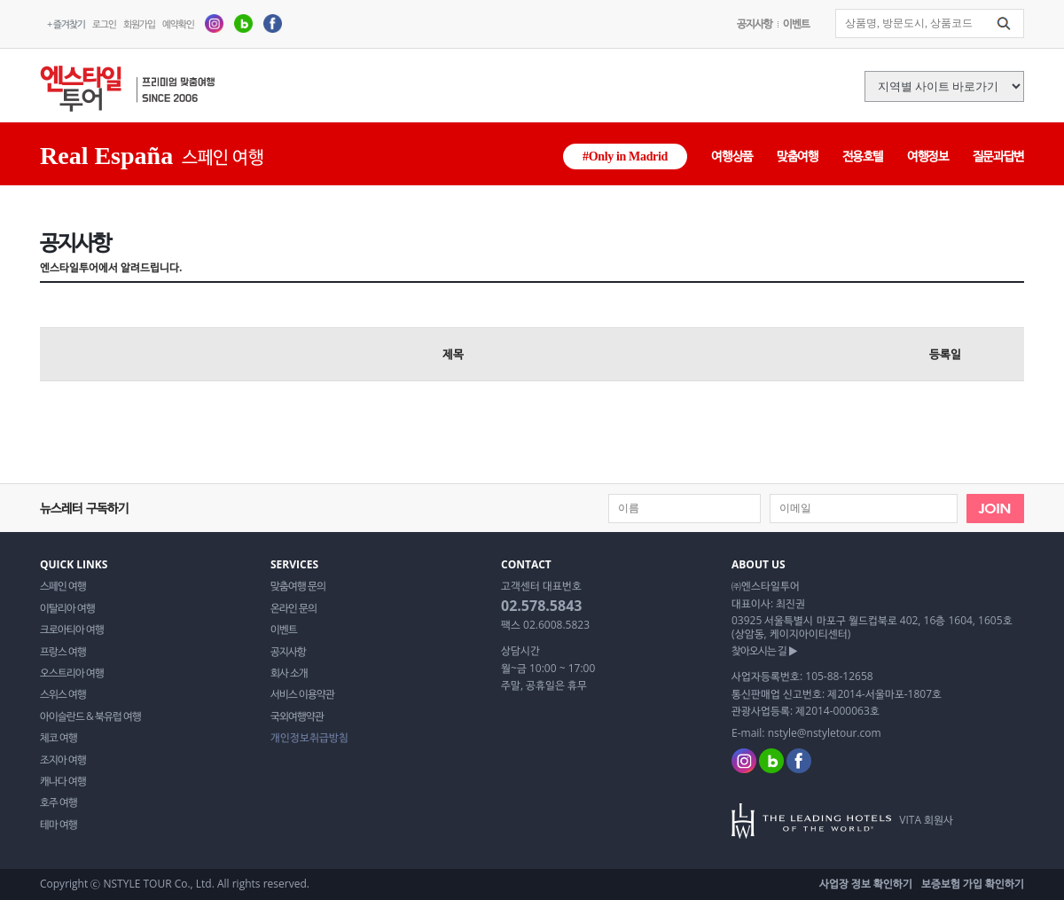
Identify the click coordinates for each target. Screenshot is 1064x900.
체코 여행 (58, 738)
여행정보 (928, 155)
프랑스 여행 (63, 652)
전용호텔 (863, 155)
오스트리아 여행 (72, 673)
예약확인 (178, 23)
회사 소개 (289, 673)
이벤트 (796, 23)
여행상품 (732, 155)
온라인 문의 (293, 608)
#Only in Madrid (625, 156)
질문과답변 (998, 155)
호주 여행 (58, 802)
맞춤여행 (797, 155)
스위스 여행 (63, 694)
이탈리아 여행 (67, 608)
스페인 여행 (63, 586)
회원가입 (139, 23)
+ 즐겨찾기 (66, 23)
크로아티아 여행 (72, 629)
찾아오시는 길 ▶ (764, 651)
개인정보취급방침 (309, 738)
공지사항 (754, 23)
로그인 (104, 23)
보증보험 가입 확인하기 (972, 883)
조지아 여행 (63, 760)
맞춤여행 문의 (297, 586)
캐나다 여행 (63, 781)
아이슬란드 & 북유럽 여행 (90, 716)
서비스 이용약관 (302, 694)
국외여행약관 (297, 716)
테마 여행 (58, 824)
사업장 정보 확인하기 (865, 883)
